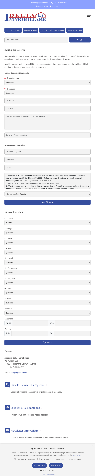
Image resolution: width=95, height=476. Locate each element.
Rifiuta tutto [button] (56, 465)
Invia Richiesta (47, 202)
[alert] (47, 460)
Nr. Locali (8, 258)
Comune (8, 238)
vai (80, 40)
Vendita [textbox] (9, 223)
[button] (15, 459)
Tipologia (9, 89)
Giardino (8, 288)
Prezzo (7, 329)
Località (7, 248)
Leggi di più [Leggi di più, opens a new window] (77, 455)
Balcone (8, 309)
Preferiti (54, 6)
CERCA (47, 343)
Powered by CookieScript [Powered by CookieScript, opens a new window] (47, 474)
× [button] (93, 446)
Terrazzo (8, 299)
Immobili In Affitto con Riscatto (52, 30)
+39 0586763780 (59, 3)
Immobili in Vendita (13, 30)
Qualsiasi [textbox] (9, 243)
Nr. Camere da (10, 268)
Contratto (8, 218)
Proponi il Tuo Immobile (25, 408)
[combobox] (47, 82)
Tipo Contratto (11, 78)
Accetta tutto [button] (39, 465)
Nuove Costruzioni (75, 30)
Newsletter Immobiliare (24, 431)
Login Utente (42, 6)
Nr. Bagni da (9, 278)
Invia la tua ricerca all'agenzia (28, 385)
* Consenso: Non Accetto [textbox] (16, 194)
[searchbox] (48, 93)
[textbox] (47, 82)
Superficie (8, 319)
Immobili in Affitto (30, 30)
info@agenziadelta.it (40, 3)
